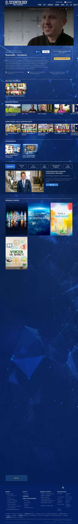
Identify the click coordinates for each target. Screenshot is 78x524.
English (8, 513)
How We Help (68, 498)
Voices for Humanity (11, 504)
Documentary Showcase (12, 509)
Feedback (26, 505)
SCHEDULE (50, 5)
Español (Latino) (40, 513)
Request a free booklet (38, 72)
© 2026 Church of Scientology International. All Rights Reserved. (18, 522)
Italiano (14, 515)
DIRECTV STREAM (46, 495)
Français (21, 517)
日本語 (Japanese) (23, 515)
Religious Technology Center (68, 506)
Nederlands (33, 515)
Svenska (65, 515)
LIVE (44, 5)
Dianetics (59, 498)
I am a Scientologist (11, 507)
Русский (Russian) (56, 515)
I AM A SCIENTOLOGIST (13, 51)
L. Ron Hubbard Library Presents (13, 506)
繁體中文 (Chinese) (11, 517)
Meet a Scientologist (11, 502)
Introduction (26, 500)
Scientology (59, 493)
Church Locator (69, 497)
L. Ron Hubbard (60, 497)
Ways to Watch (27, 502)
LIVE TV (25, 491)
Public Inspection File (58, 520)
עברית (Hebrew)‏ (63, 513)
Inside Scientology (11, 499)
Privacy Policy (61, 522)
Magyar (8, 515)
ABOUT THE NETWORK (29, 498)
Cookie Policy (53, 522)
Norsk (40, 515)
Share (38, 52)
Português (46, 515)
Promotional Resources (29, 507)
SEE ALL (16, 478)
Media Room (26, 504)
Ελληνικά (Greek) (29, 513)
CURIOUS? (26, 496)
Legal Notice (69, 522)
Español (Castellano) (52, 513)
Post (46, 51)
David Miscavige (60, 504)
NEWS (62, 5)
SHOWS (57, 5)
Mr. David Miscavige (57, 180)
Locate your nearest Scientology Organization (15, 72)
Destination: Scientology (12, 500)
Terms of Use (46, 522)
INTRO (39, 5)
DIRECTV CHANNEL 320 (47, 494)
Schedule (25, 494)
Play (52, 185)
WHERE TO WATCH (45, 491)
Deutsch (20, 513)
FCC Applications (68, 520)
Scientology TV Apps (46, 502)
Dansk (14, 513)
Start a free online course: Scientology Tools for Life (58, 72)
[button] (76, 108)
